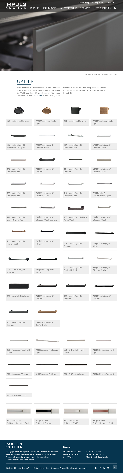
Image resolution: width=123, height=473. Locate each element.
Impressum (82, 468)
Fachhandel (37, 95)
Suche (115, 8)
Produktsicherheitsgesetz (68, 468)
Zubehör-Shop (83, 2)
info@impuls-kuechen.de (97, 457)
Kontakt (36, 468)
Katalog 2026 (97, 2)
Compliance (55, 468)
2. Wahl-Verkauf (23, 468)
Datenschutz (44, 468)
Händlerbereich (11, 468)
